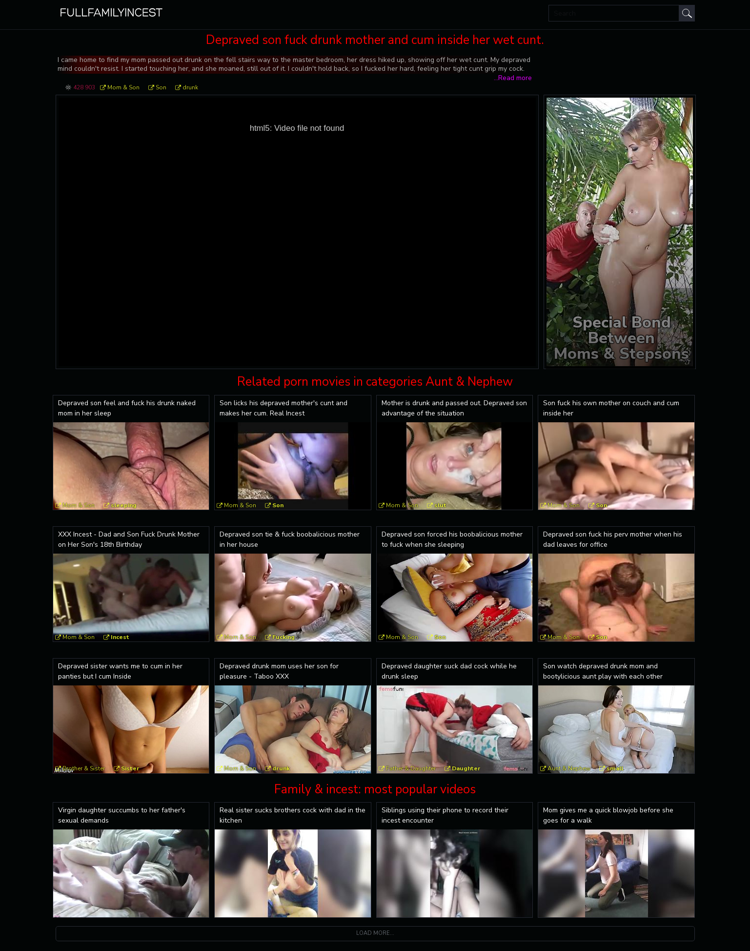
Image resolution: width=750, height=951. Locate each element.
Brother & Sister (83, 768)
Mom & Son (123, 87)
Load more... (375, 933)
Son (161, 87)
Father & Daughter (411, 768)
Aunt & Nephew (568, 768)
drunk (190, 87)
